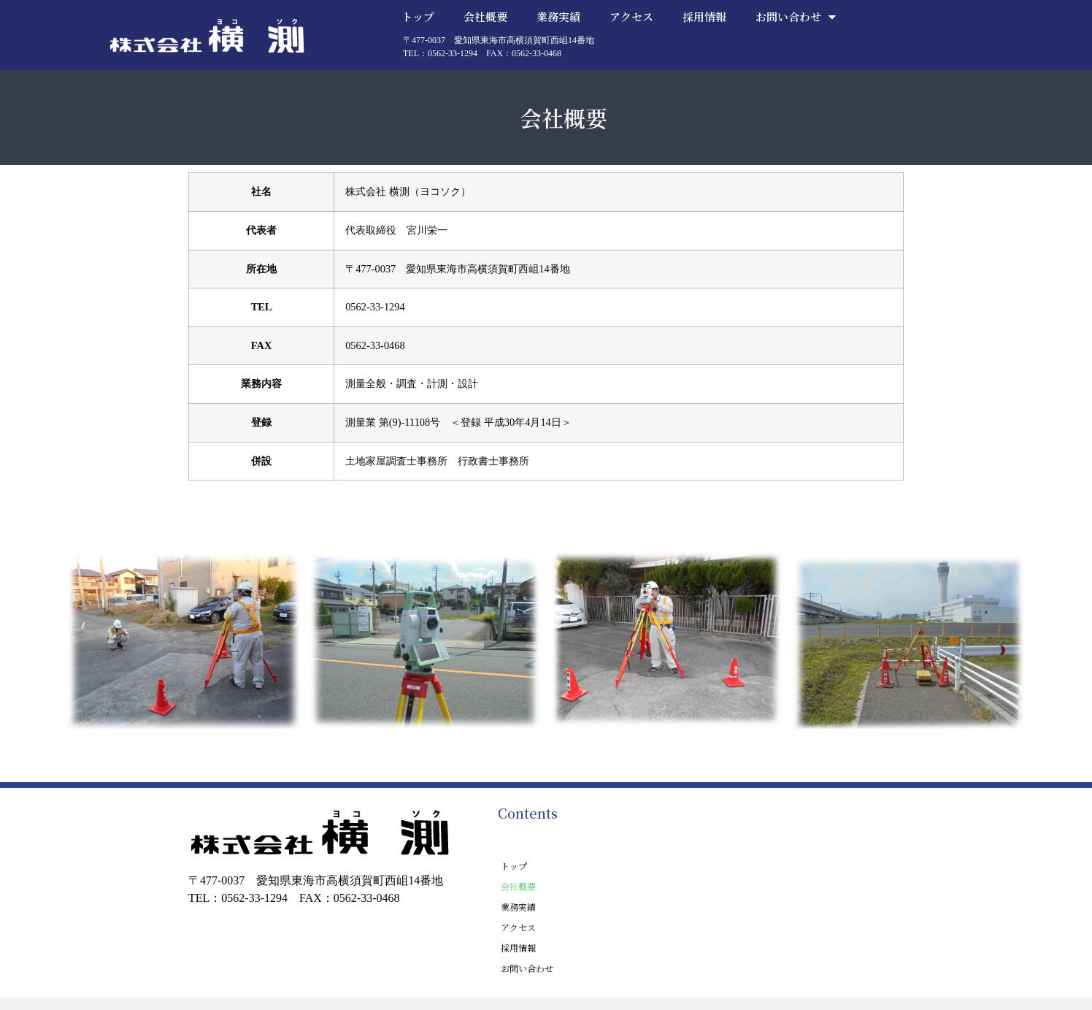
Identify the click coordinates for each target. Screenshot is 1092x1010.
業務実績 (558, 16)
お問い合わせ (795, 17)
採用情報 (704, 16)
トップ (417, 16)
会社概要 (485, 16)
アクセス (631, 16)
